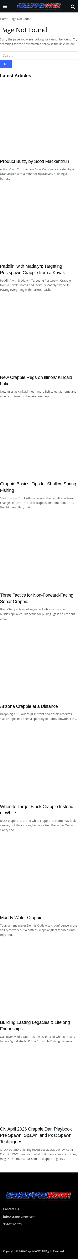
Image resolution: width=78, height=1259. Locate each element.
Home (4, 19)
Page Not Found (20, 19)
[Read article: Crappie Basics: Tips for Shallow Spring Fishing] (39, 440)
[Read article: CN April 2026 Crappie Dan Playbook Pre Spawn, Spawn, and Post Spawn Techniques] (39, 1085)
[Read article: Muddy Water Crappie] (39, 873)
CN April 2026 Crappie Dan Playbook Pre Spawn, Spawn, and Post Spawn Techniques (36, 1135)
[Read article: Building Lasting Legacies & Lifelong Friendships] (39, 978)
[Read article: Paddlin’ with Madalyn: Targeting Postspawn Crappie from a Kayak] (39, 222)
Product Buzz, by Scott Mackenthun (34, 161)
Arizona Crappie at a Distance (29, 706)
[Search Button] (73, 6)
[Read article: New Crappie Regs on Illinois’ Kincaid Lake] (39, 333)
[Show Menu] (5, 6)
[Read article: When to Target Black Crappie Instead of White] (39, 762)
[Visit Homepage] (39, 6)
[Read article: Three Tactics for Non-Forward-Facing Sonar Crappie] (39, 551)
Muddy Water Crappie (21, 917)
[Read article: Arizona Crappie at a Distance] (39, 662)
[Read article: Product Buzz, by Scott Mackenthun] (39, 117)
